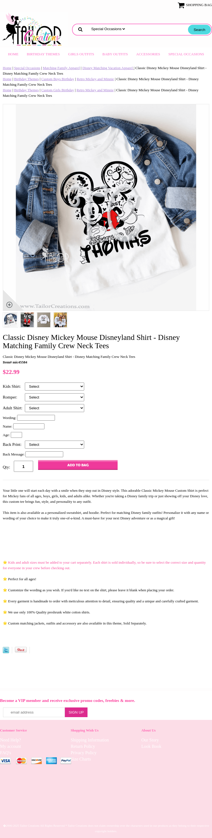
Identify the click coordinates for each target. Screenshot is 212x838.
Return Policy (83, 746)
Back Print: (13, 444)
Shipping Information (90, 740)
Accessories (148, 54)
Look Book (151, 746)
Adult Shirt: (13, 408)
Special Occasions (186, 54)
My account (10, 746)
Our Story (150, 740)
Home (13, 54)
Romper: (10, 397)
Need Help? (10, 740)
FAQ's (5, 752)
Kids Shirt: (12, 386)
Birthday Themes (43, 54)
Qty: (6, 467)
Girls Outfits (81, 54)
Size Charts (81, 759)
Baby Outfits (115, 54)
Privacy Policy (84, 752)
